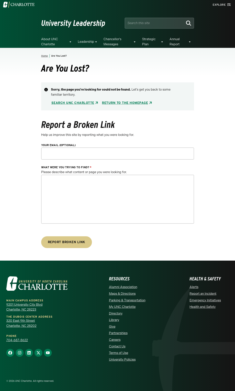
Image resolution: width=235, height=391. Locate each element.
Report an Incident (203, 294)
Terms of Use (118, 353)
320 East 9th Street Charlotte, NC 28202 (21, 323)
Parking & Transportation (127, 300)
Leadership (86, 42)
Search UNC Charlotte (72, 103)
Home (44, 56)
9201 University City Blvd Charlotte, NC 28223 (24, 307)
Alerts (194, 287)
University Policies (122, 359)
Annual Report (175, 41)
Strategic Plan (149, 41)
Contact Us (117, 346)
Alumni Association (123, 287)
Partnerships (118, 333)
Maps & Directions (122, 294)
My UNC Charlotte (122, 307)
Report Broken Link (66, 242)
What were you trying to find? (66, 167)
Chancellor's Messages (112, 41)
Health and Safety (203, 307)
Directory (115, 313)
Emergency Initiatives (205, 300)
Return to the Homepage (125, 103)
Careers (115, 340)
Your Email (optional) (58, 145)
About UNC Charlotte (49, 41)
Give (112, 326)
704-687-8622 (17, 340)
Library (114, 320)
